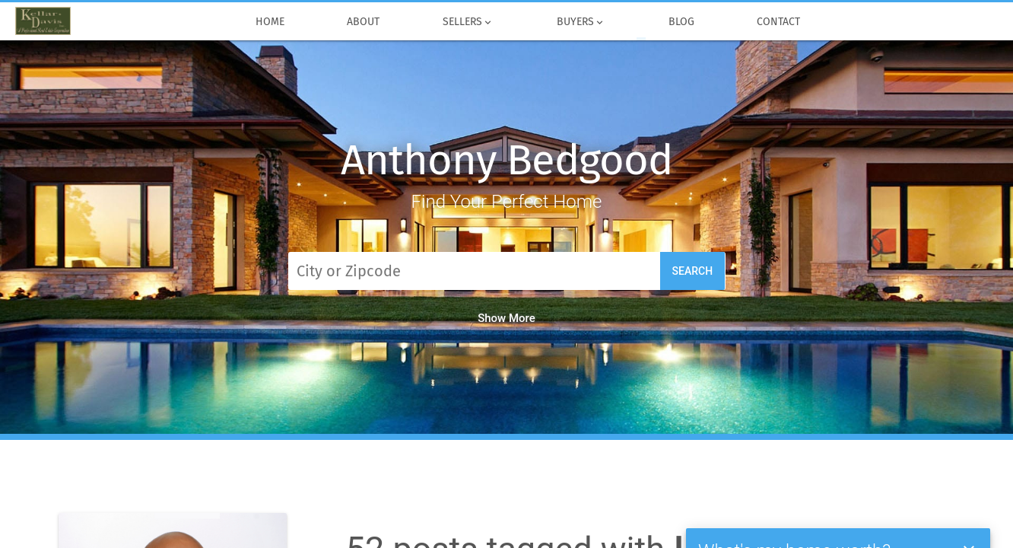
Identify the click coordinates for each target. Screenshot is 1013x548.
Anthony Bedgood (506, 160)
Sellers (468, 22)
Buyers (581, 22)
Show (506, 318)
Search (693, 271)
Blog (681, 22)
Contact (779, 22)
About (363, 22)
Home (270, 22)
